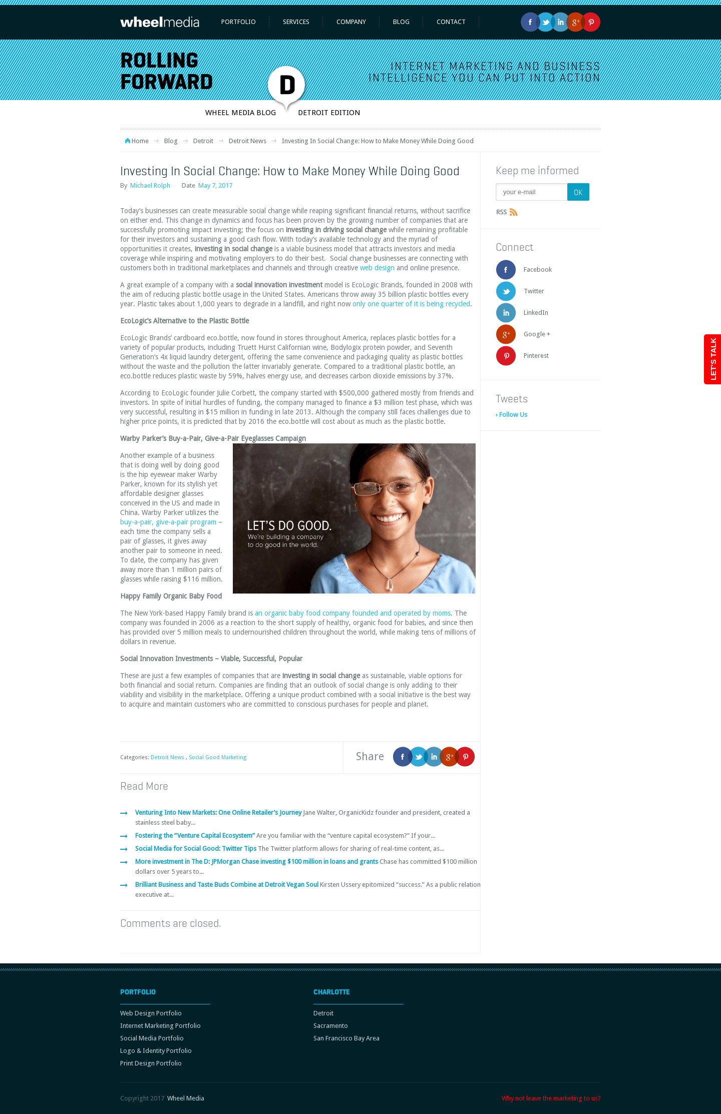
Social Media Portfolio (152, 1038)
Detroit (203, 141)
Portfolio (238, 22)
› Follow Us (511, 414)
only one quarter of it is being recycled (411, 304)
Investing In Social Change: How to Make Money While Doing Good (290, 170)
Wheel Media (185, 1098)
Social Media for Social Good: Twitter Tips (196, 848)
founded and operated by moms (401, 613)
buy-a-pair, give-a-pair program (168, 522)
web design (377, 268)
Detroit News (247, 141)
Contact (451, 22)
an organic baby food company (303, 613)
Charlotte (331, 991)
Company (351, 22)
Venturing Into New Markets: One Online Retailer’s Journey (219, 812)
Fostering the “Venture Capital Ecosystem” (195, 835)
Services (296, 22)
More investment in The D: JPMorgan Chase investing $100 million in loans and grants (257, 861)
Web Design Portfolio (151, 1013)
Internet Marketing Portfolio (160, 1025)
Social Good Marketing (217, 757)
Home (140, 141)
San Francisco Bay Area (346, 1038)
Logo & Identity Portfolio (156, 1050)
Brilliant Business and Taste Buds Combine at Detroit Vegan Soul (227, 884)
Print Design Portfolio (151, 1063)
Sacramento (330, 1025)
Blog (401, 22)
